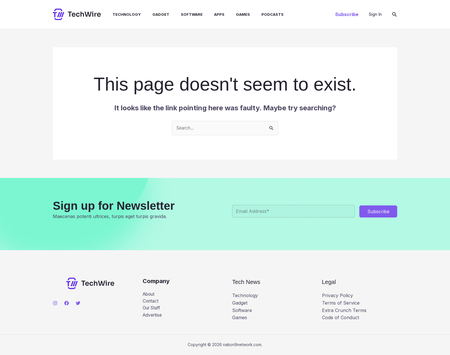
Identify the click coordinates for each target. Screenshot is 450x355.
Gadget (152, 14)
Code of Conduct (340, 318)
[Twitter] (78, 303)
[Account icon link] (375, 14)
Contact (151, 302)
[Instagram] (55, 303)
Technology (121, 14)
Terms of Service (341, 303)
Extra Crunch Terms (344, 310)
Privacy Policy (337, 296)
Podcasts (255, 14)
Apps (206, 14)
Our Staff (153, 309)
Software (181, 14)
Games (228, 14)
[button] (346, 14)
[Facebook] (66, 303)
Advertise (153, 316)
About (149, 294)
